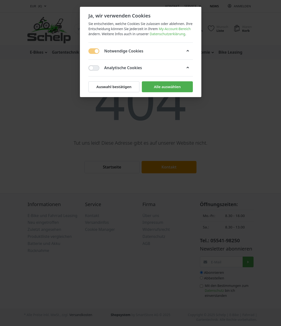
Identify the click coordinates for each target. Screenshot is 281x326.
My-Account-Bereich (174, 28)
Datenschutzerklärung (167, 34)
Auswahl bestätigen (113, 86)
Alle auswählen (167, 86)
